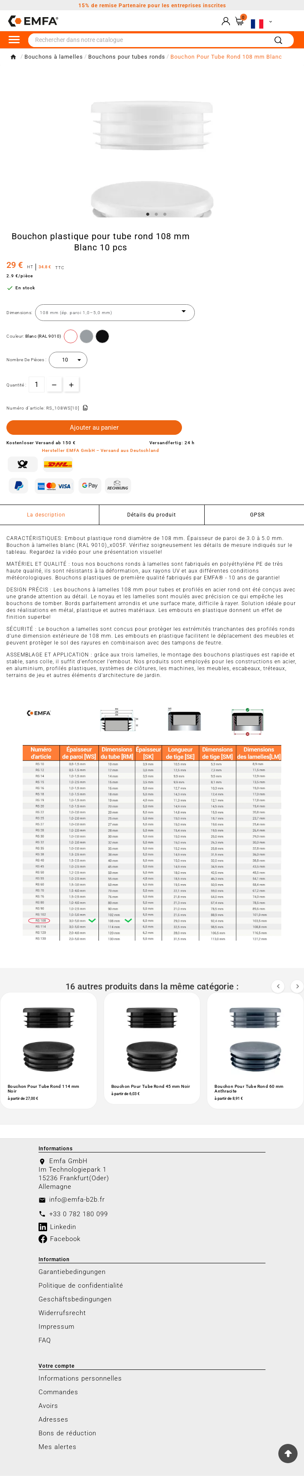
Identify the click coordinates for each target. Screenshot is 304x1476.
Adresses (54, 1420)
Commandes (58, 1392)
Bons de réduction (67, 1433)
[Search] (278, 40)
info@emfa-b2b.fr (77, 1200)
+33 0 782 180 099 (78, 1214)
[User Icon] (226, 21)
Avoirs (48, 1406)
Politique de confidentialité (81, 1286)
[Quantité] (37, 384)
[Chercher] (147, 40)
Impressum (57, 1327)
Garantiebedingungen (72, 1272)
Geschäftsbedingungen (75, 1300)
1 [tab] (147, 214)
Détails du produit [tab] (151, 515)
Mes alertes (58, 1447)
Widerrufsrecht (62, 1313)
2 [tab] (156, 214)
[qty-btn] (71, 384)
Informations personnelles (80, 1379)
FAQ (45, 1341)
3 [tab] (165, 214)
